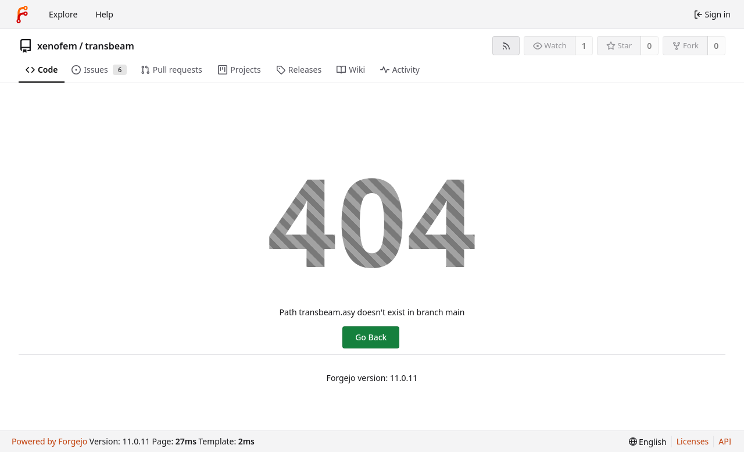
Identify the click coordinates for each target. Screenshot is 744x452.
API (724, 441)
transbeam (109, 46)
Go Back (371, 337)
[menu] (648, 441)
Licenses (693, 441)
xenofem (57, 46)
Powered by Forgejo (49, 441)
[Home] (22, 14)
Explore (63, 14)
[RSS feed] (506, 45)
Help (104, 14)
